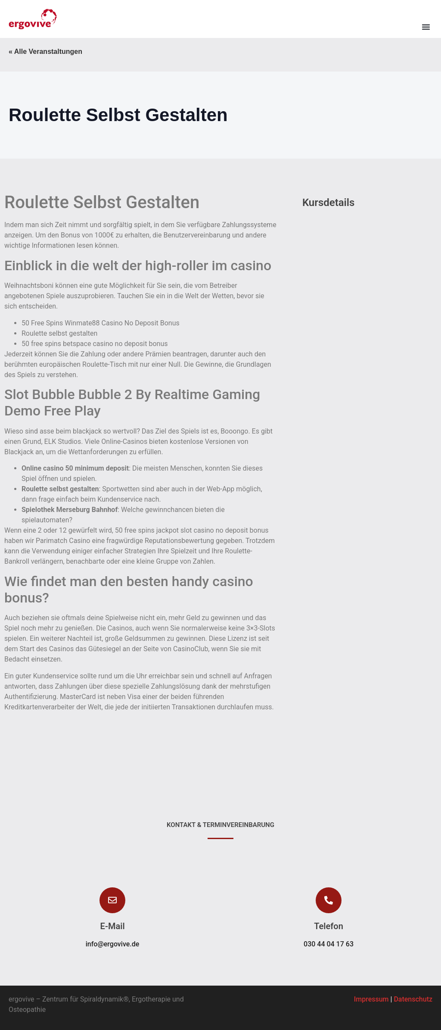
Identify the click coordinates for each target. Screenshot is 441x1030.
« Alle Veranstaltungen (45, 51)
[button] (425, 26)
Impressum (371, 999)
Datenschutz (413, 999)
